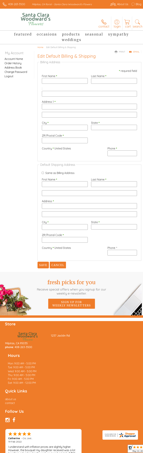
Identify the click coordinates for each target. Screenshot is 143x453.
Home (40, 47)
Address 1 (49, 101)
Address (48, 201)
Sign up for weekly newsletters (71, 303)
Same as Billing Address (60, 173)
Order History (13, 63)
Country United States (56, 148)
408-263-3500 (16, 4)
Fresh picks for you (71, 287)
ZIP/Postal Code (53, 135)
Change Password (16, 72)
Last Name (98, 76)
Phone (112, 148)
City (45, 122)
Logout (9, 76)
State (95, 122)
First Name (49, 76)
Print (120, 51)
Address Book (13, 67)
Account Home (14, 59)
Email (134, 51)
